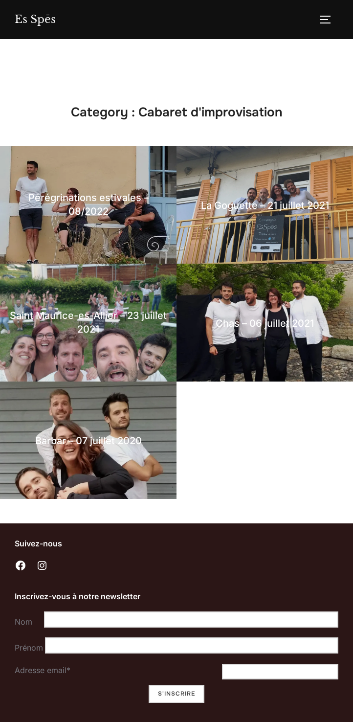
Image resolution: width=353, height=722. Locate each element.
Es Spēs (35, 19)
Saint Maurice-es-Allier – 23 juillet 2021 (88, 322)
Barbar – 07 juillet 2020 (88, 441)
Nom (23, 622)
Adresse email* (42, 670)
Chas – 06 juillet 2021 (265, 323)
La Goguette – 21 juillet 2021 (265, 205)
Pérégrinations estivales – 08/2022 (88, 204)
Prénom (27, 648)
